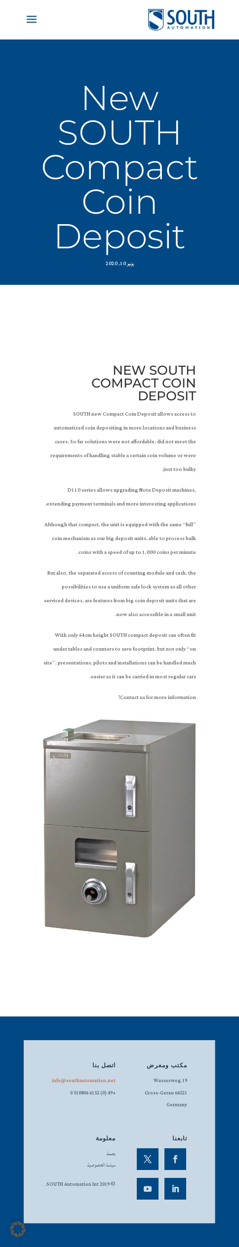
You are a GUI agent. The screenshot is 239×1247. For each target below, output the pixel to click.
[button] (18, 1229)
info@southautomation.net (84, 1081)
